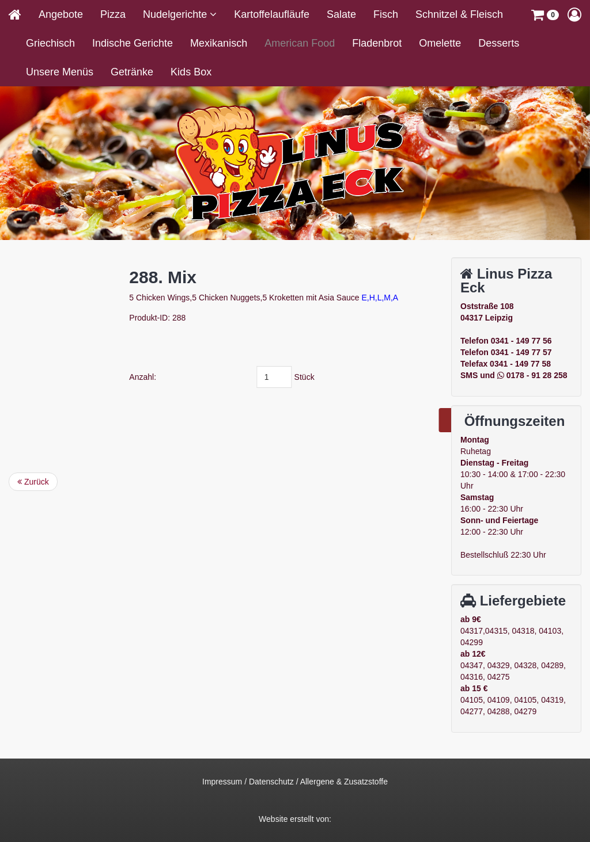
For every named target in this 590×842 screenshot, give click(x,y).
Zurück (33, 481)
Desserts (498, 43)
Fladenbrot (377, 43)
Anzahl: (210, 377)
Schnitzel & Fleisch (459, 14)
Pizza (113, 14)
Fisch (385, 14)
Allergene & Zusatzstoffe (344, 781)
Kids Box (191, 72)
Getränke (132, 72)
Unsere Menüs (59, 72)
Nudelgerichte (176, 14)
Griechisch (50, 43)
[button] (545, 14)
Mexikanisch (218, 43)
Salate (341, 14)
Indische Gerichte (132, 43)
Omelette (440, 43)
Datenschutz (271, 781)
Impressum (222, 781)
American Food (299, 43)
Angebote (61, 14)
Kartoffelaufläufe (271, 14)
